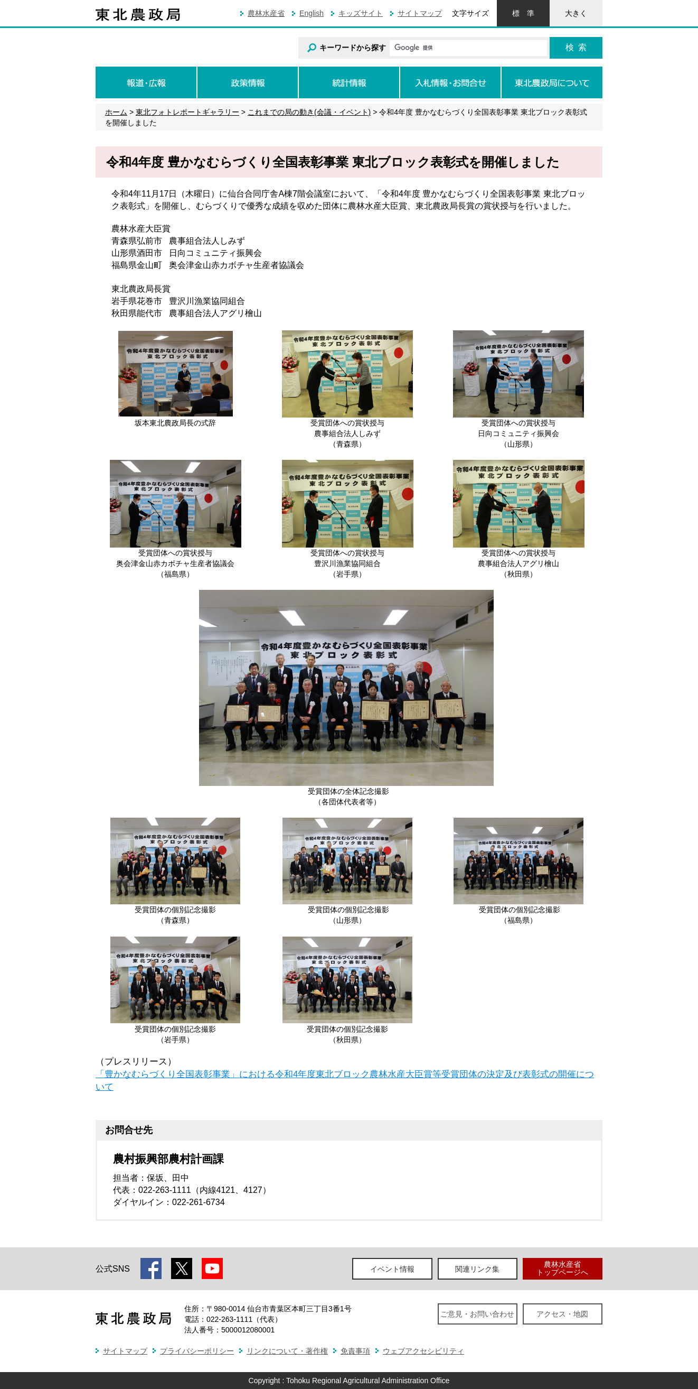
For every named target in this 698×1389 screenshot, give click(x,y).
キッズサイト (360, 13)
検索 (576, 47)
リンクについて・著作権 (287, 1351)
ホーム (116, 112)
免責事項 (355, 1351)
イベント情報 (392, 1269)
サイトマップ (420, 13)
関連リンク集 (477, 1269)
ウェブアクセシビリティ (423, 1351)
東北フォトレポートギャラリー (187, 112)
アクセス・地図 (562, 1314)
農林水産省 (266, 13)
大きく (576, 13)
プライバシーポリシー (197, 1351)
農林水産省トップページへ (562, 1268)
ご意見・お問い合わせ (477, 1314)
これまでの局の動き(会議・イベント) (309, 112)
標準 (523, 13)
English (311, 13)
